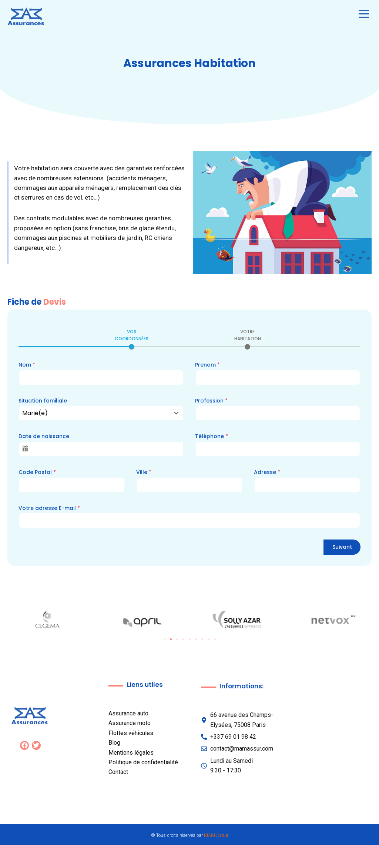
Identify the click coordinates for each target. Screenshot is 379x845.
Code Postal (37, 472)
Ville (143, 472)
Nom (27, 364)
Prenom (207, 364)
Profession (211, 400)
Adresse (267, 472)
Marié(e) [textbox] (35, 413)
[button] (164, 639)
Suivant (342, 547)
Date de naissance (44, 436)
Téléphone (211, 436)
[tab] (131, 339)
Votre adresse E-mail (49, 508)
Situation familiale (43, 400)
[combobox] (101, 413)
